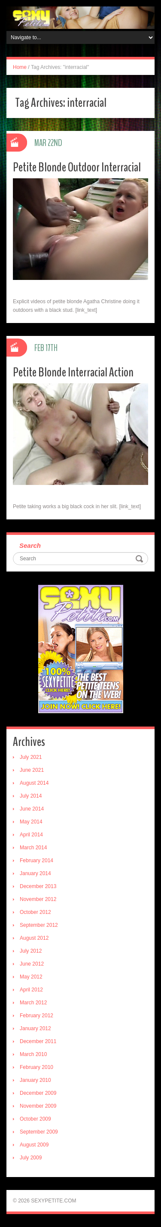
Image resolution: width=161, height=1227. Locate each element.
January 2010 (35, 1080)
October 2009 (35, 1119)
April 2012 (31, 990)
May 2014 (31, 822)
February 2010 (36, 1067)
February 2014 (36, 860)
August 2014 (34, 783)
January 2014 (35, 873)
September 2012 (39, 925)
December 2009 (38, 1093)
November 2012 (38, 899)
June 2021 (32, 770)
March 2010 (33, 1054)
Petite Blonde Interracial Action (73, 372)
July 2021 (31, 757)
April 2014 (31, 835)
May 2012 (31, 977)
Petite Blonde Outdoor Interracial (77, 167)
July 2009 (31, 1158)
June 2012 (32, 964)
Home (20, 67)
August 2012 (34, 938)
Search (30, 545)
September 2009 (39, 1132)
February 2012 (36, 1016)
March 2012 (33, 1003)
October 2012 (35, 912)
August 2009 (34, 1145)
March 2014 (33, 848)
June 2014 (32, 809)
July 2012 (31, 951)
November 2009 (38, 1106)
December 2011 (38, 1041)
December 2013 (38, 886)
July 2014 (31, 796)
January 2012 (35, 1028)
